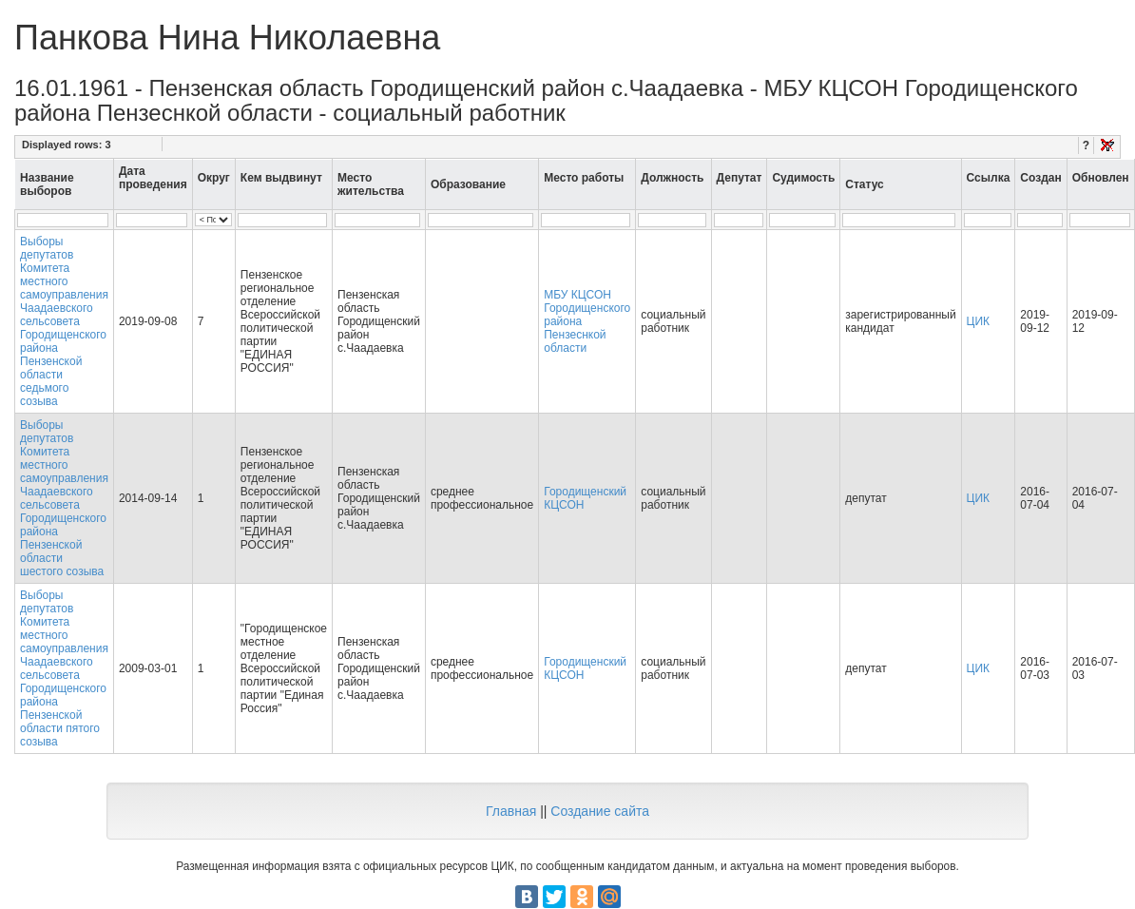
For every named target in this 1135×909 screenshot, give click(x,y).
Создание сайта (599, 811)
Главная (511, 811)
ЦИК (979, 321)
